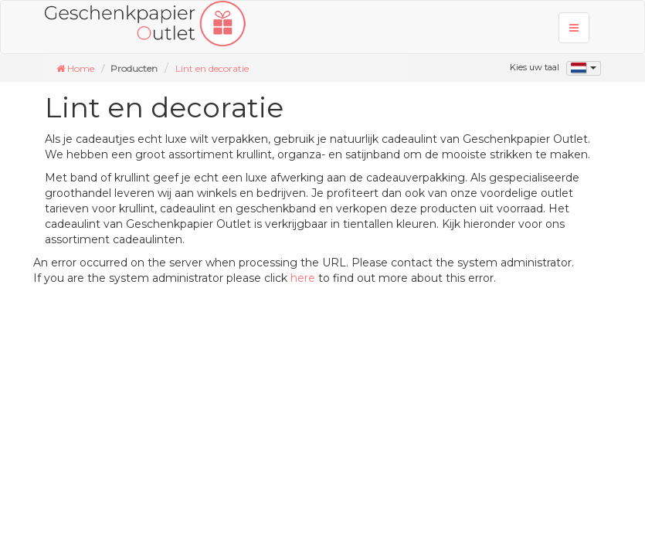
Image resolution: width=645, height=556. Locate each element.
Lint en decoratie (212, 68)
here (302, 278)
